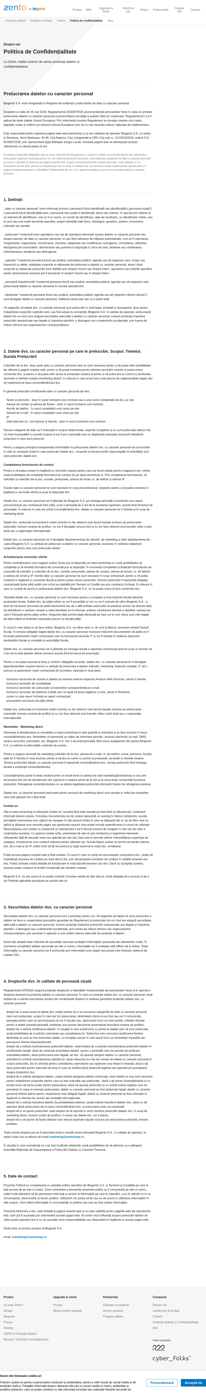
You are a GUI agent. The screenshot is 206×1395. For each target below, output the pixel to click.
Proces (8, 1322)
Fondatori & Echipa (41, 20)
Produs (77, 9)
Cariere (61, 20)
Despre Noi (179, 10)
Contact (195, 9)
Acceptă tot (193, 1383)
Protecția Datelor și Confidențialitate (175, 1322)
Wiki (88, 9)
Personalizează (162, 1383)
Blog (110, 20)
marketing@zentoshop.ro (66, 1136)
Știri (155, 1327)
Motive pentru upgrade (67, 1310)
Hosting (8, 1327)
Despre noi (160, 1305)
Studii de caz (128, 10)
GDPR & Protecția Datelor (20, 1333)
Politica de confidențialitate (86, 20)
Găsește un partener (116, 1305)
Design (8, 1310)
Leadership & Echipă (166, 1310)
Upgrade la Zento (106, 10)
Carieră (157, 1316)
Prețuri (144, 9)
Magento (9, 1316)
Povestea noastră (15, 20)
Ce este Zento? (13, 1305)
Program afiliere (113, 1316)
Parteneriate (160, 9)
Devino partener (113, 1310)
